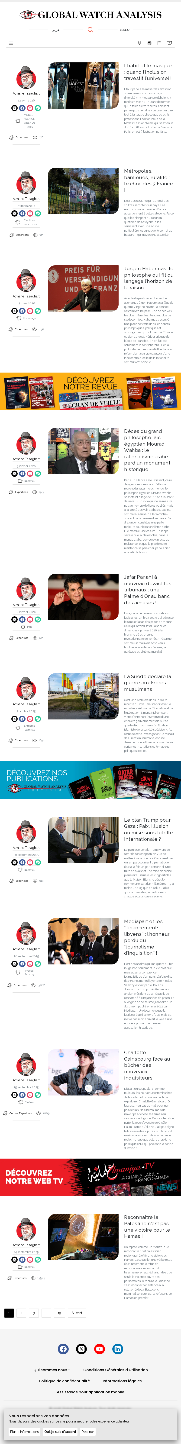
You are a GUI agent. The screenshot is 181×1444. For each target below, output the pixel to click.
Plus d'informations (24, 1432)
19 (59, 1309)
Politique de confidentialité (64, 1379)
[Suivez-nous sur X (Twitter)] (80, 1346)
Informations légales (122, 1379)
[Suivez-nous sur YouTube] (100, 1346)
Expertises (22, 138)
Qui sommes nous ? (51, 1368)
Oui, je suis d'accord (60, 1432)
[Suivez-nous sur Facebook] (60, 1346)
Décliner (87, 1432)
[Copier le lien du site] (39, 108)
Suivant (77, 1309)
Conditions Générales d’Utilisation (115, 1368)
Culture (14, 1111)
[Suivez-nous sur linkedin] (120, 1346)
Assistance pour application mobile (90, 1390)
